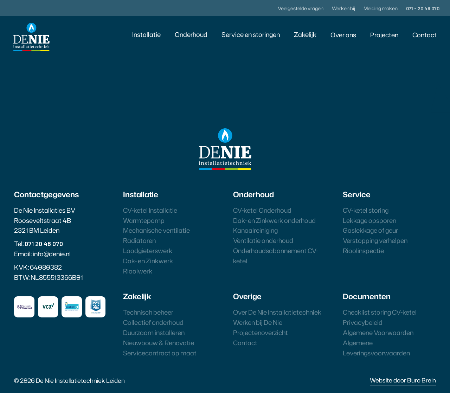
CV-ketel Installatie (150, 210)
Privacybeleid (362, 322)
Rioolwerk (137, 271)
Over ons (343, 34)
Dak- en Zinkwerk (148, 260)
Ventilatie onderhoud (263, 240)
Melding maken (381, 8)
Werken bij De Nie (257, 322)
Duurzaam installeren (154, 332)
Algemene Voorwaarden (378, 332)
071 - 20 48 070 (422, 8)
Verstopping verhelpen (375, 240)
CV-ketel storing (365, 210)
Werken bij (343, 8)
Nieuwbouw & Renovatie (158, 342)
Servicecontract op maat (160, 352)
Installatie (146, 34)
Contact (424, 34)
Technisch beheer (148, 312)
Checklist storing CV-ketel (380, 312)
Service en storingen (250, 34)
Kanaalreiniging (255, 230)
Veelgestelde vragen (300, 8)
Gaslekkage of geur (370, 230)
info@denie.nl (52, 253)
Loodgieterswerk (147, 250)
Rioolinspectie (363, 250)
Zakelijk (305, 34)
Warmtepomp (144, 220)
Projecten (384, 34)
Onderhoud (191, 34)
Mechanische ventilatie (156, 230)
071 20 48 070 (44, 243)
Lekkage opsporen (369, 220)
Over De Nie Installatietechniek (277, 312)
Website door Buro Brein (403, 380)
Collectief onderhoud (153, 322)
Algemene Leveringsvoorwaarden (376, 347)
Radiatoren (139, 240)
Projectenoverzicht (260, 332)
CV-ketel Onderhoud (262, 210)
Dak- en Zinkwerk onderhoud (274, 220)
